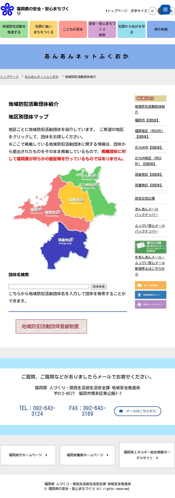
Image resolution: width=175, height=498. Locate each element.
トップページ (116, 11)
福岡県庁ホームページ (28, 455)
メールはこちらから (137, 411)
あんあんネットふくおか (42, 76)
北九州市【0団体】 (149, 147)
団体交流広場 (145, 198)
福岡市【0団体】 (147, 120)
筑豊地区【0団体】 (149, 185)
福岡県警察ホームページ (87, 455)
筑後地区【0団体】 (149, 174)
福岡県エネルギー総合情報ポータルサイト (147, 455)
